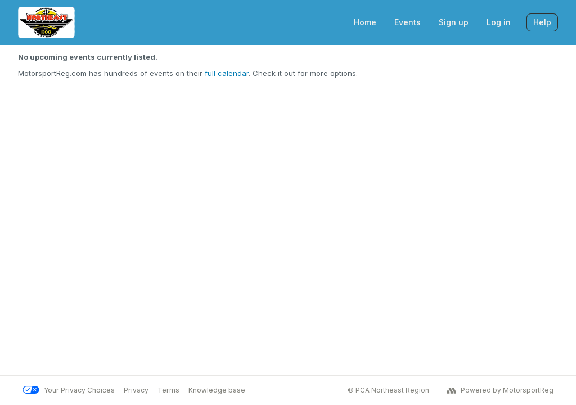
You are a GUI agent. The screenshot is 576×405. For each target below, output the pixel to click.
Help (542, 22)
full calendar (227, 73)
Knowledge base (216, 390)
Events (407, 22)
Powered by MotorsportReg (500, 390)
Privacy (136, 390)
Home (365, 22)
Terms (168, 390)
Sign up (454, 22)
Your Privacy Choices (68, 390)
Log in (499, 22)
